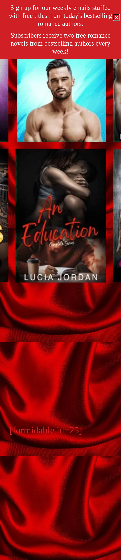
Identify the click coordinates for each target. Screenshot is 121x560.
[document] (60, 280)
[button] (116, 17)
